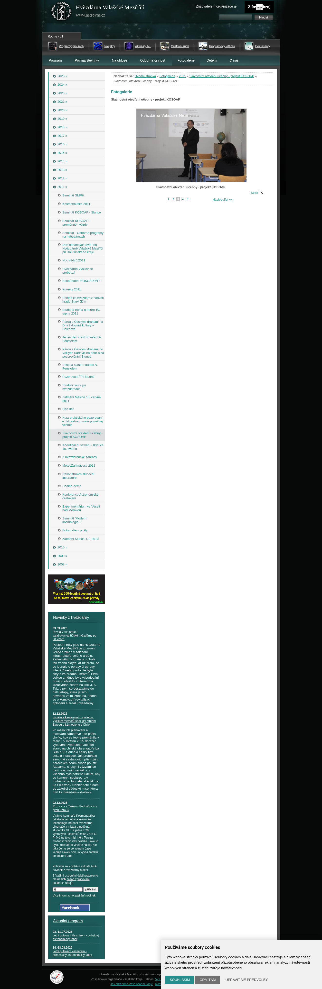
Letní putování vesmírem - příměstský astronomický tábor (72, 953)
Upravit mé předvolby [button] (247, 980)
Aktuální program (68, 921)
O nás (233, 60)
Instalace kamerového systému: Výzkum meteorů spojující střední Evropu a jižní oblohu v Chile (74, 721)
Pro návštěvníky (87, 60)
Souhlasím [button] (180, 980)
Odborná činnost (152, 60)
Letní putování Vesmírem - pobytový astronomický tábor (76, 937)
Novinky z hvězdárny (71, 617)
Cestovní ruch (180, 46)
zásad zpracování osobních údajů (71, 881)
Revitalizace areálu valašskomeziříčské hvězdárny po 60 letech (74, 635)
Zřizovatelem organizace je (216, 6)
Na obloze (119, 60)
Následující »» (222, 199)
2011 (182, 76)
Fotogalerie (167, 76)
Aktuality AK (143, 46)
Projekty (109, 46)
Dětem (212, 60)
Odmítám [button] (207, 980)
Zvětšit (256, 193)
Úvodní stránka (145, 76)
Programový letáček (222, 46)
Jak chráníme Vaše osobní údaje (132, 984)
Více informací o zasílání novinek (74, 895)
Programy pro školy (71, 46)
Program (55, 60)
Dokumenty (262, 46)
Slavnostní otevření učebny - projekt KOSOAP (221, 76)
